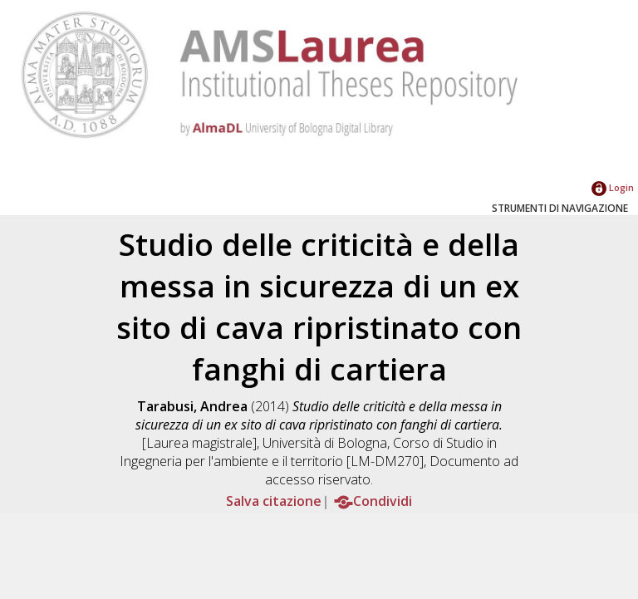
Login (612, 187)
